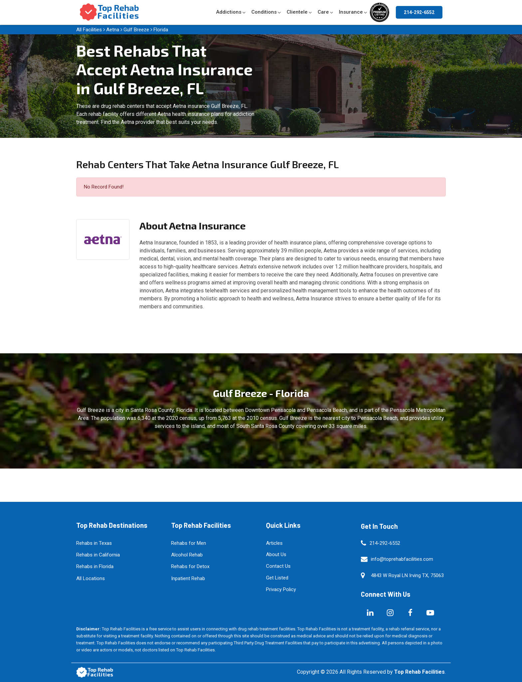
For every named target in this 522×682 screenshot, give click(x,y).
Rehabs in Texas (94, 543)
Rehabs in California (98, 555)
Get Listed (277, 578)
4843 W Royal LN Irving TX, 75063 (407, 575)
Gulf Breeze (136, 30)
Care (323, 12)
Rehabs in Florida (95, 566)
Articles (274, 543)
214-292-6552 (419, 12)
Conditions (264, 12)
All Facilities (89, 30)
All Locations (90, 578)
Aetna (112, 30)
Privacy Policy (281, 589)
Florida (160, 30)
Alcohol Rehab (187, 555)
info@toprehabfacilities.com (402, 559)
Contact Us (278, 566)
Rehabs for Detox (190, 566)
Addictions (228, 12)
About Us (276, 554)
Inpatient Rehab (188, 578)
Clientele (297, 12)
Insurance (351, 12)
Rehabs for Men (188, 543)
